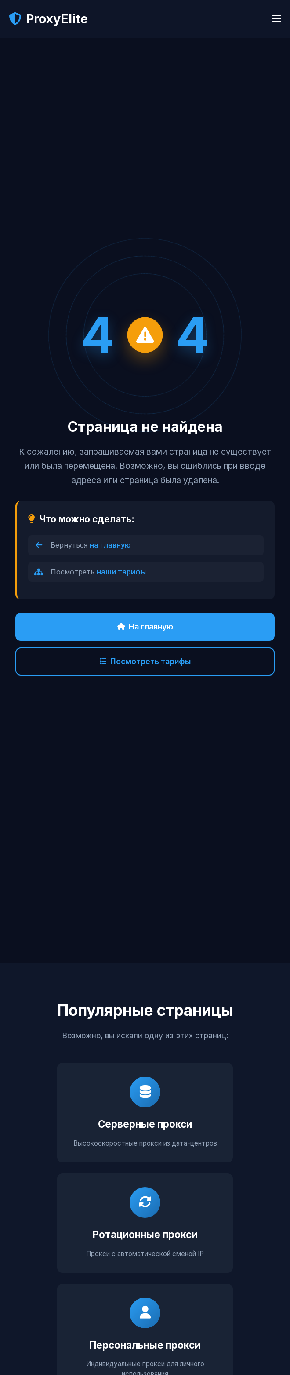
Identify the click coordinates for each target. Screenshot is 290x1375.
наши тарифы (121, 571)
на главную (110, 544)
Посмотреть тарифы (145, 661)
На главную (145, 626)
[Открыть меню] (276, 19)
